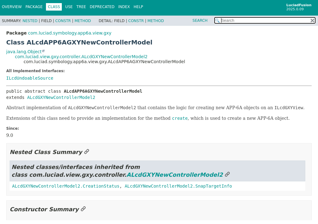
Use (69, 7)
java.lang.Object (24, 51)
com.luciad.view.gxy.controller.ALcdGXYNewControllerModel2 (81, 56)
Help (138, 7)
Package (34, 7)
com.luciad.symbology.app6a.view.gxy (69, 32)
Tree (81, 7)
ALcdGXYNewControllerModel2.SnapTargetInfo (178, 186)
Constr (63, 21)
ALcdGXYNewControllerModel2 (61, 97)
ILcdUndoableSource (29, 78)
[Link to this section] (86, 152)
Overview (12, 7)
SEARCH (200, 20)
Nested (29, 21)
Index (124, 7)
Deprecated (102, 7)
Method (83, 21)
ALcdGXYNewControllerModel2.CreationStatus (66, 186)
